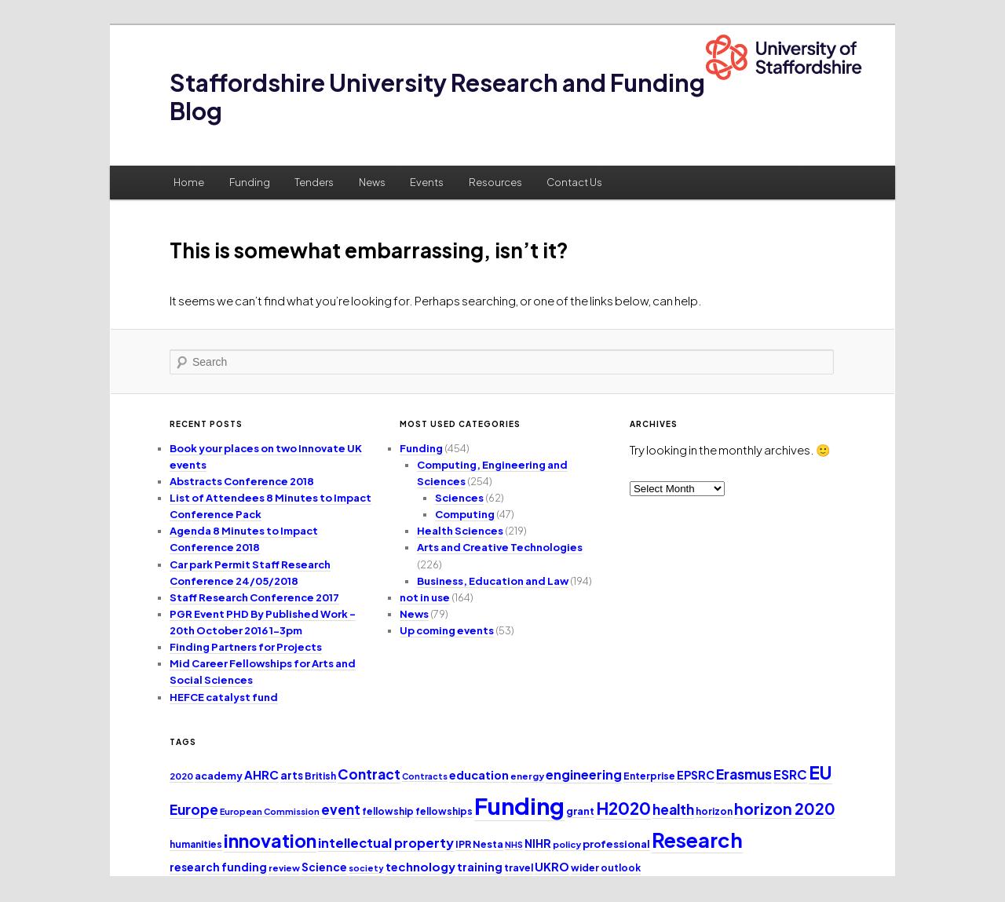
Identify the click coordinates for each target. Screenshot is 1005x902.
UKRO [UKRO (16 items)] (552, 867)
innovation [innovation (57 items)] (270, 840)
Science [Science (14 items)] (324, 867)
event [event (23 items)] (340, 809)
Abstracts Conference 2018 (242, 481)
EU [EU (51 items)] (820, 772)
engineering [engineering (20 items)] (584, 774)
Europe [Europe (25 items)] (194, 809)
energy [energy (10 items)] (527, 776)
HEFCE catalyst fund (224, 697)
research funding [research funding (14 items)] (218, 867)
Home (189, 182)
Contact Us (574, 182)
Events (427, 182)
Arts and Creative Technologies (500, 547)
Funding (249, 182)
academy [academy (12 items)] (219, 775)
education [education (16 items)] (479, 775)
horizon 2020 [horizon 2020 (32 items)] (784, 808)
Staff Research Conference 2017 (254, 597)
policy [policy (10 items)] (567, 844)
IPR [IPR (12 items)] (463, 844)
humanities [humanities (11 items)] (196, 844)
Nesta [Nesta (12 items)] (488, 844)
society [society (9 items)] (366, 868)
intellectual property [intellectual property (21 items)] (386, 842)
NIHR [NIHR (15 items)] (537, 843)
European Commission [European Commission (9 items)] (270, 811)
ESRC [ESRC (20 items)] (790, 774)
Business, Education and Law (492, 581)
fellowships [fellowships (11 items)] (444, 811)
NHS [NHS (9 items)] (514, 844)
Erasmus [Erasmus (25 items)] (744, 774)
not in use (425, 597)
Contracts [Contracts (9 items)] (425, 776)
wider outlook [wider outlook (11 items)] (606, 868)
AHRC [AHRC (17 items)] (261, 774)
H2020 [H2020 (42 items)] (623, 808)
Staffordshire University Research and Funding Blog (437, 97)
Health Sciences (460, 530)
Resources (495, 182)
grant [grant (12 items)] (580, 811)
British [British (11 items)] (320, 776)
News (372, 182)
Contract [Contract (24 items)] (369, 774)
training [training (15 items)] (479, 867)
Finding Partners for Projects (246, 647)
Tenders (314, 182)
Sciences (459, 497)
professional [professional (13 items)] (616, 843)
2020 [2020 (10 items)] (181, 776)
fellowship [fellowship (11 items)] (388, 811)
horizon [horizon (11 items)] (714, 811)
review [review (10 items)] (284, 868)
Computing (465, 514)
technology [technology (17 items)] (420, 866)
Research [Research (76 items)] (697, 840)
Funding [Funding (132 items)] (519, 805)
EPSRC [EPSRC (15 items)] (695, 775)
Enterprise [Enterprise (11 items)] (649, 776)
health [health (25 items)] (673, 809)
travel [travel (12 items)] (518, 867)
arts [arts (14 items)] (291, 775)
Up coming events (447, 630)
